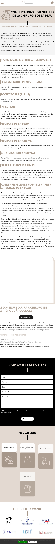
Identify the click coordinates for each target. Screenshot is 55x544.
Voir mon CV (14, 317)
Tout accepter (23, 542)
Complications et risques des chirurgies (12, 26)
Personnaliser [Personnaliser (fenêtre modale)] (32, 542)
